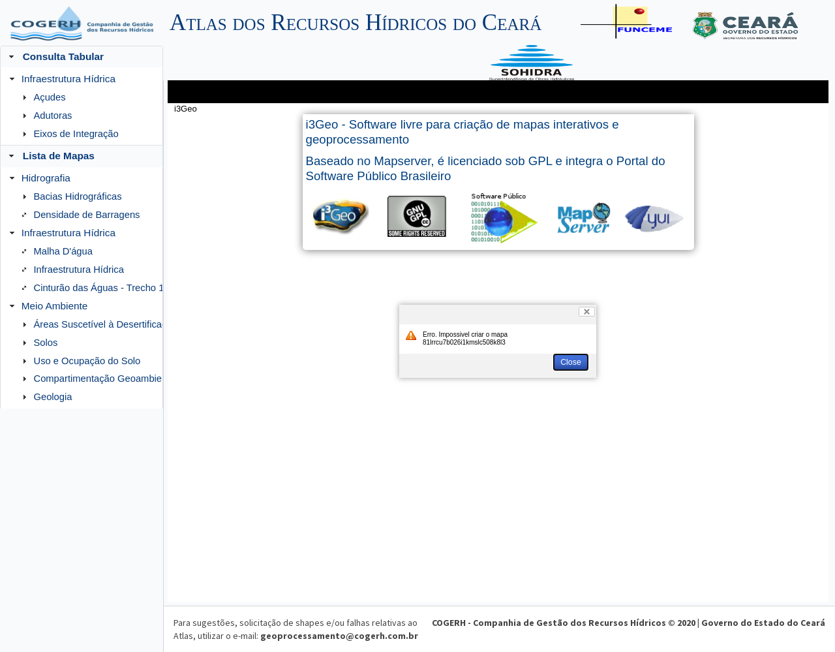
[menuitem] (81, 106)
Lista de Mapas (59, 155)
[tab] (81, 156)
